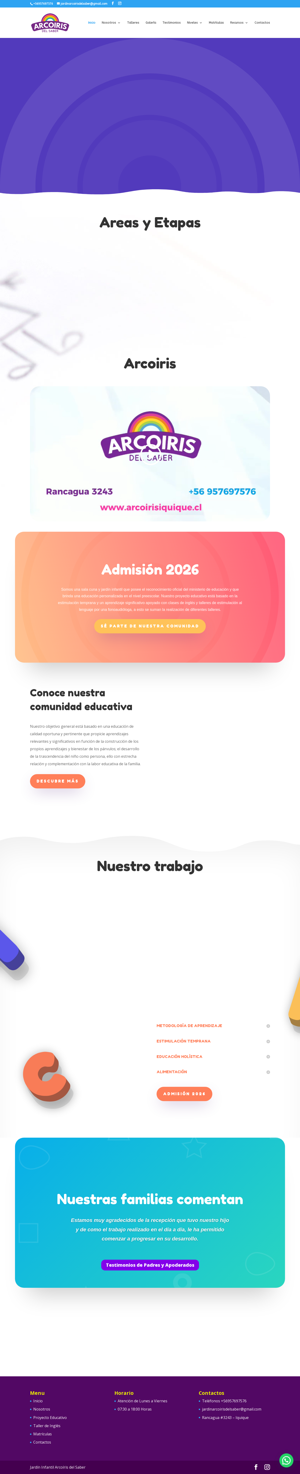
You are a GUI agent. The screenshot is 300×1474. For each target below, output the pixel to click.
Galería (151, 22)
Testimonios (171, 22)
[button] (286, 1460)
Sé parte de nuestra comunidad (150, 626)
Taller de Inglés (46, 1425)
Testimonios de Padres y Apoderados (150, 1265)
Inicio (91, 22)
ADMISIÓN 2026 (184, 1094)
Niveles (192, 22)
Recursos (237, 22)
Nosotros (109, 22)
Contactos (262, 22)
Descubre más (58, 781)
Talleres (133, 22)
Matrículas (216, 22)
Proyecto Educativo (50, 1417)
